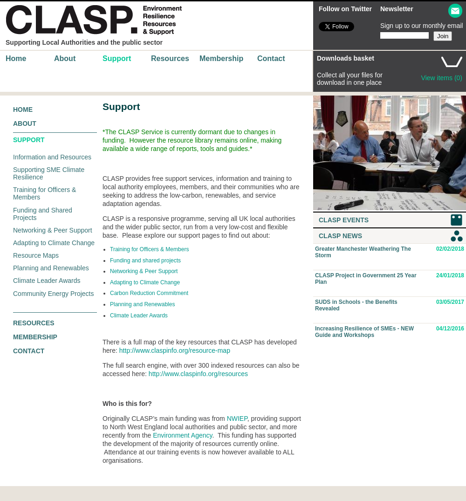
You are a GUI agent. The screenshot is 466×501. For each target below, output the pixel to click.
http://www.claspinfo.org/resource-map (174, 350)
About (64, 58)
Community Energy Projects (53, 293)
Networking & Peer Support (52, 230)
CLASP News (340, 236)
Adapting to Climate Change (54, 243)
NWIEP (237, 418)
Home (16, 58)
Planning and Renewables (51, 268)
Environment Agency (182, 435)
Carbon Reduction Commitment (149, 293)
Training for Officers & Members (149, 249)
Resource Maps (36, 255)
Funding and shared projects (145, 260)
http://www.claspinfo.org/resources (198, 373)
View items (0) (441, 78)
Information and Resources (52, 157)
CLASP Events (344, 220)
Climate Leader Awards (46, 280)
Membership (221, 58)
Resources (170, 58)
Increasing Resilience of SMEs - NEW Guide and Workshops (364, 331)
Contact (271, 58)
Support (117, 58)
